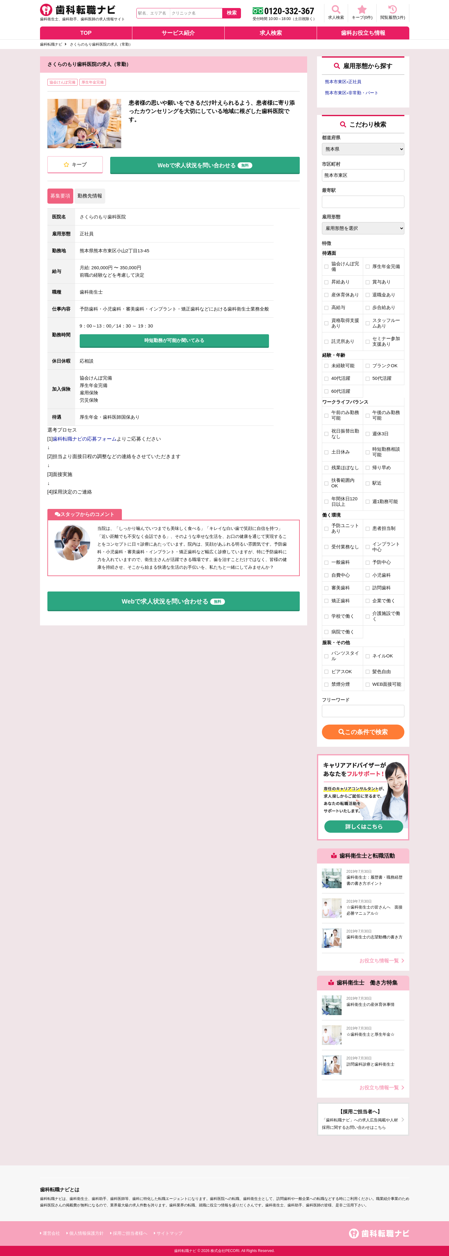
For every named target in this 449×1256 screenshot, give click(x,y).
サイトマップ (169, 1233)
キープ (75, 164)
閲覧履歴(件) (392, 12)
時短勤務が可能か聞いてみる (174, 340)
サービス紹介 (178, 33)
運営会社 (51, 1233)
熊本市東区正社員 (343, 81)
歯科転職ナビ (51, 44)
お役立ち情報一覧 (381, 960)
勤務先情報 (90, 195)
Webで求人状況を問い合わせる (205, 164)
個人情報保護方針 (86, 1233)
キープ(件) (362, 12)
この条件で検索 (363, 732)
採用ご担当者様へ (130, 1233)
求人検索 (336, 12)
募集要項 (60, 195)
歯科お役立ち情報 (363, 33)
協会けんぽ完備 (62, 82)
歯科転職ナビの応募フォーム (85, 438)
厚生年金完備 (93, 82)
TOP (86, 33)
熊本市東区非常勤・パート (352, 92)
